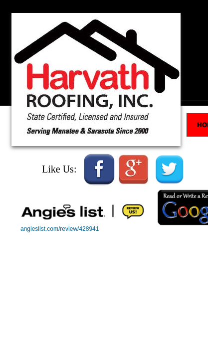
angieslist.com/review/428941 (59, 228)
